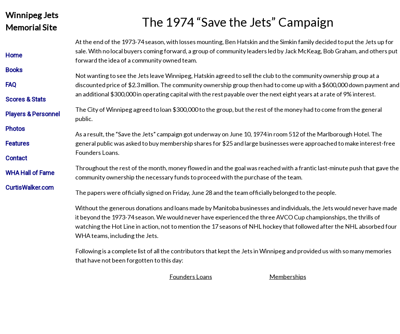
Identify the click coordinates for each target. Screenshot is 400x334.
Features (17, 143)
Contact (16, 158)
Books (14, 70)
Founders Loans (190, 276)
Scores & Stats (25, 99)
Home (13, 55)
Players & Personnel (32, 114)
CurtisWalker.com (29, 187)
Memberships (287, 276)
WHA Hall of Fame (29, 172)
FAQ (10, 84)
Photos (15, 128)
